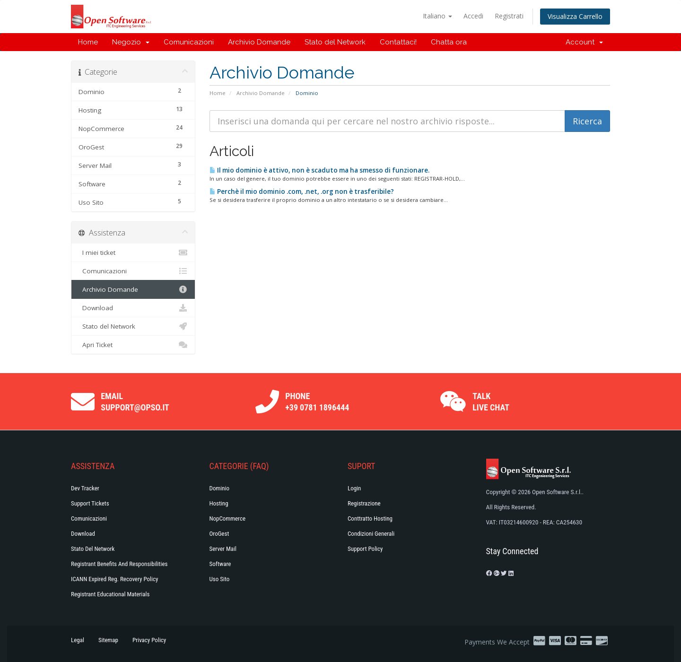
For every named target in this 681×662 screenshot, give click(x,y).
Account (584, 42)
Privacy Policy (149, 640)
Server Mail (223, 548)
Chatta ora (449, 42)
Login (354, 488)
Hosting (219, 503)
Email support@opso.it (135, 401)
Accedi (473, 15)
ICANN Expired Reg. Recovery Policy (114, 579)
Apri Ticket (133, 344)
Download (133, 308)
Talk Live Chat (490, 401)
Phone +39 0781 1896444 (317, 401)
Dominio (220, 488)
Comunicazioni (189, 42)
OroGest (219, 533)
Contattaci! (398, 42)
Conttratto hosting (370, 518)
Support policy (365, 548)
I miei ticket (133, 252)
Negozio (130, 42)
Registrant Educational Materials (110, 594)
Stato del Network (335, 42)
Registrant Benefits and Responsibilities (119, 563)
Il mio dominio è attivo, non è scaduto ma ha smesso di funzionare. (319, 170)
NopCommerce (228, 518)
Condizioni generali (371, 533)
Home (88, 42)
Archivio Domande (259, 42)
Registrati (509, 15)
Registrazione (364, 503)
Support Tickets (90, 503)
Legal (77, 640)
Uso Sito (220, 579)
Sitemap (108, 640)
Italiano (437, 15)
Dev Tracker (85, 488)
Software (220, 563)
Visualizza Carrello (575, 16)
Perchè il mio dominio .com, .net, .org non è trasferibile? (302, 191)
